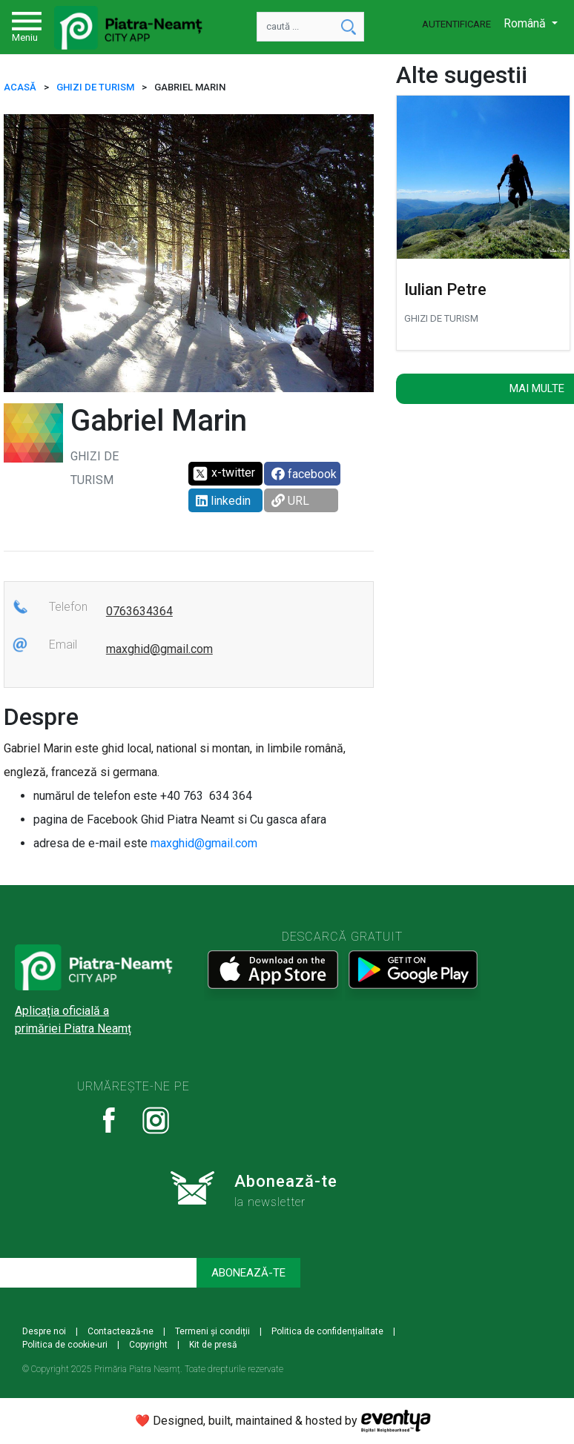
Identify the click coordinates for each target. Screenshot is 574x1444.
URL (290, 501)
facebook (304, 474)
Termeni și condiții (212, 1331)
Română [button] (526, 23)
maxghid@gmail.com (159, 649)
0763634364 (139, 611)
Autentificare (456, 24)
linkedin (223, 501)
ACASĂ (20, 87)
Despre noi (44, 1331)
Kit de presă (213, 1344)
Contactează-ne (121, 1331)
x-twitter (223, 474)
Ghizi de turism (95, 87)
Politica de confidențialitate (327, 1331)
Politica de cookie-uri (65, 1344)
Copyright (148, 1344)
